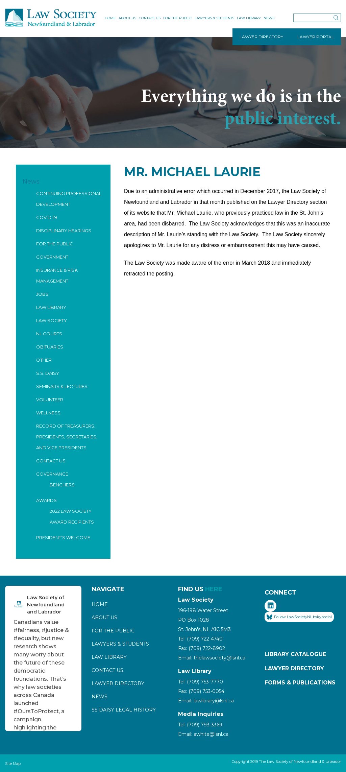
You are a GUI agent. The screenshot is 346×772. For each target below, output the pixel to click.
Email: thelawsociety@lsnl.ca (211, 658)
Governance (52, 474)
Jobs (42, 294)
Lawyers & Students (214, 18)
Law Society (51, 320)
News (269, 18)
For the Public (177, 18)
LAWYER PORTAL (315, 36)
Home (110, 18)
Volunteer (49, 399)
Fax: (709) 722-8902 (201, 648)
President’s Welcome (63, 537)
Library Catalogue (295, 654)
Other (44, 360)
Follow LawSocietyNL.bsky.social (299, 617)
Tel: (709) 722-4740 (200, 639)
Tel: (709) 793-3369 (200, 725)
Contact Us (149, 18)
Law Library (249, 18)
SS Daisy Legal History (124, 710)
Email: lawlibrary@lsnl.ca (206, 701)
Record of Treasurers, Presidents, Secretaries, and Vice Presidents (66, 436)
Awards (46, 500)
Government (52, 257)
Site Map (13, 763)
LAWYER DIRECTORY (261, 36)
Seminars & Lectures (62, 386)
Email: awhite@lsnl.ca (203, 734)
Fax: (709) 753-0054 (201, 691)
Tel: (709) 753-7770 (200, 682)
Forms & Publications (300, 682)
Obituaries (49, 346)
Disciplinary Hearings (63, 230)
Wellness (48, 412)
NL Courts (49, 333)
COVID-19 (46, 217)
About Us (127, 18)
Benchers (62, 484)
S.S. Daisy (47, 373)
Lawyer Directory (118, 683)
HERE (213, 589)
